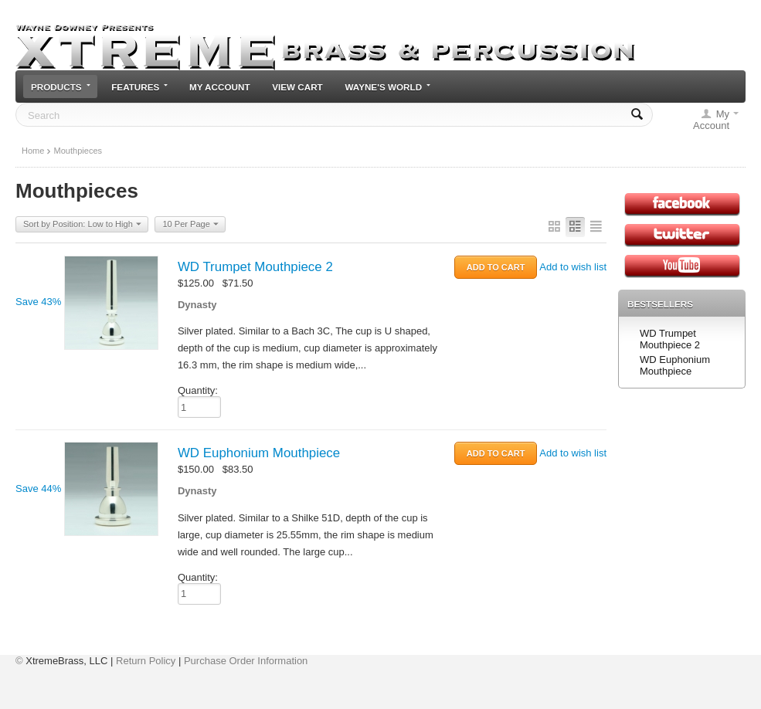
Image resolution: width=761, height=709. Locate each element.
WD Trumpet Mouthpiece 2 (255, 267)
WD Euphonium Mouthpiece (259, 453)
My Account (219, 87)
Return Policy (145, 661)
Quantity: (198, 390)
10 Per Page (190, 225)
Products (60, 87)
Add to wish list (572, 267)
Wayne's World (387, 87)
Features (139, 87)
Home (33, 150)
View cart (297, 87)
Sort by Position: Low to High (82, 225)
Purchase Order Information (245, 661)
